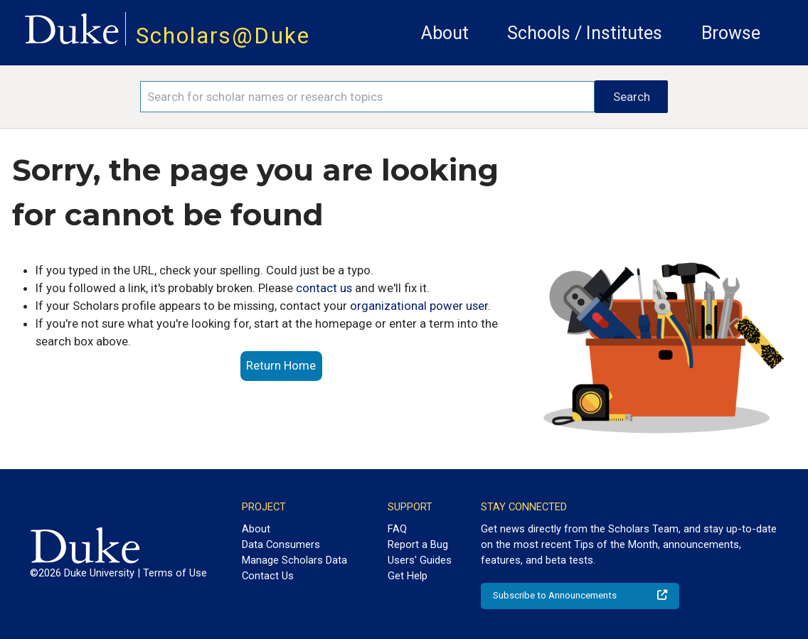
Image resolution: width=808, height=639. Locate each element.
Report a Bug (418, 544)
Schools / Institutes (584, 33)
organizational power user (419, 306)
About (445, 33)
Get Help (407, 575)
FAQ (397, 528)
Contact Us (268, 575)
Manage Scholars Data (294, 560)
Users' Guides (420, 560)
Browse (730, 33)
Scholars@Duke (223, 36)
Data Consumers (281, 544)
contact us (324, 288)
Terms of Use (175, 572)
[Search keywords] (367, 96)
